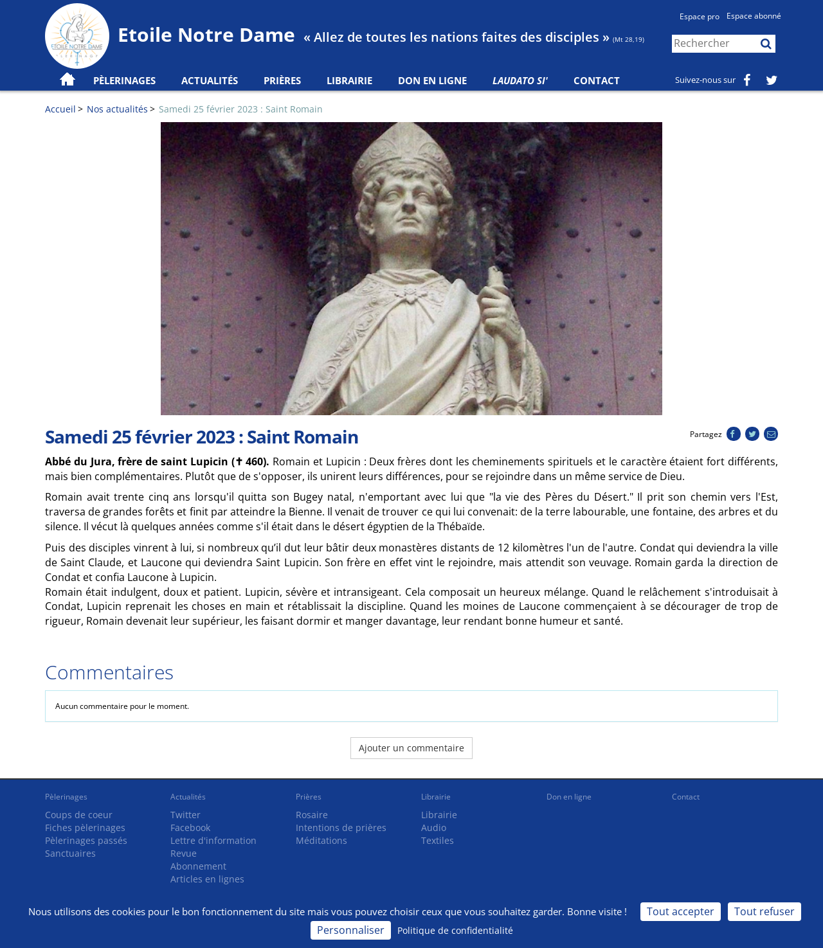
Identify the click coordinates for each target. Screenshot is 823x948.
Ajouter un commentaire (411, 748)
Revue (183, 853)
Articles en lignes (207, 879)
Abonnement (198, 866)
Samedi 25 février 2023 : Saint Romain (241, 109)
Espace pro (699, 16)
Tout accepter (680, 911)
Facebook (190, 827)
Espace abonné (754, 15)
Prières (282, 80)
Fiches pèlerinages (85, 827)
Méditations (321, 840)
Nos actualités (117, 109)
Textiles (437, 840)
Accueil (60, 109)
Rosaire (312, 815)
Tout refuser (764, 911)
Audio (433, 827)
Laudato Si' (520, 80)
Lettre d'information (213, 840)
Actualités (188, 796)
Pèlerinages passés (86, 840)
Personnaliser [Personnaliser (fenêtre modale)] (350, 930)
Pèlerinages (66, 796)
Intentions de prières (341, 827)
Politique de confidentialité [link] (455, 930)
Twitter (185, 815)
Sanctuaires (70, 853)
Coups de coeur (79, 815)
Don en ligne (432, 80)
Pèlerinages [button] (124, 80)
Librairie (349, 80)
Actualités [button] (209, 80)
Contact (597, 80)
